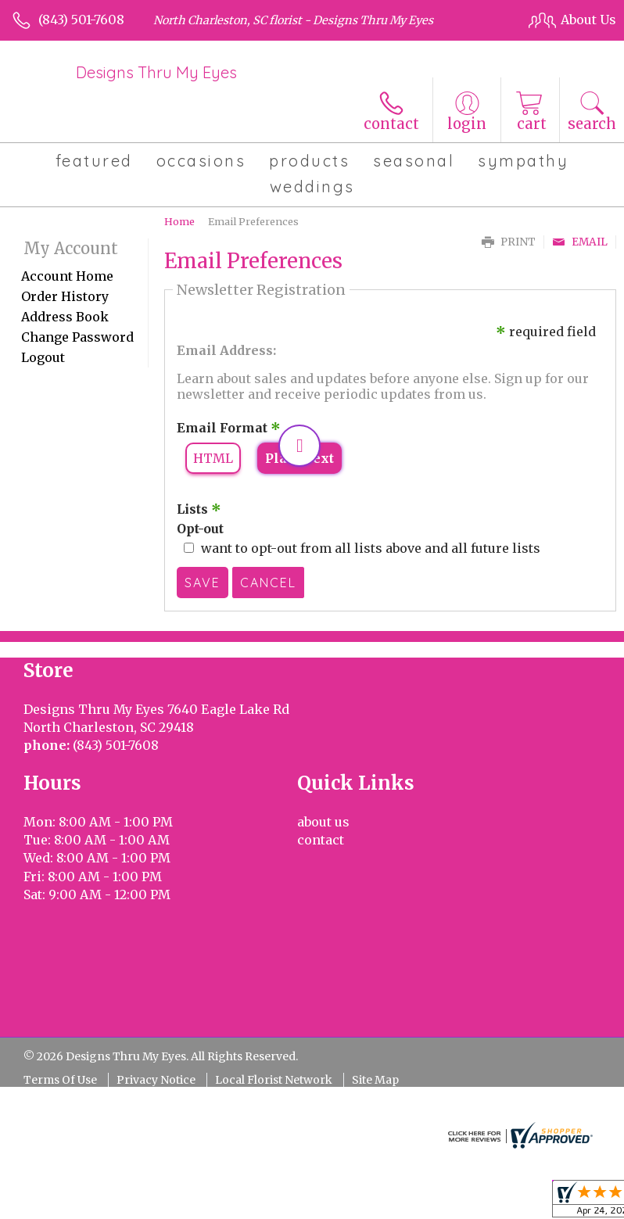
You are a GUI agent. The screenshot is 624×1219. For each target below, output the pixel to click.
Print (509, 242)
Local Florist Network (273, 1080)
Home (179, 221)
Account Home (67, 276)
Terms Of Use (60, 1080)
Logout (43, 357)
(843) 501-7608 (81, 19)
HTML (213, 458)
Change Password (77, 337)
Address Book (65, 316)
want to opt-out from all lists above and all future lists (370, 548)
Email (580, 242)
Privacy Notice (156, 1080)
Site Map (375, 1080)
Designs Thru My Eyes (156, 72)
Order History (65, 296)
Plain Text (299, 458)
